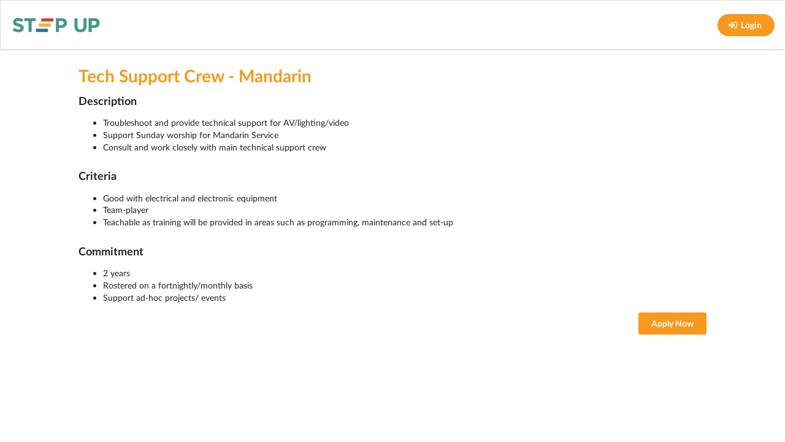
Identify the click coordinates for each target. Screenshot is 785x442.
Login (745, 25)
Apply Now (672, 323)
